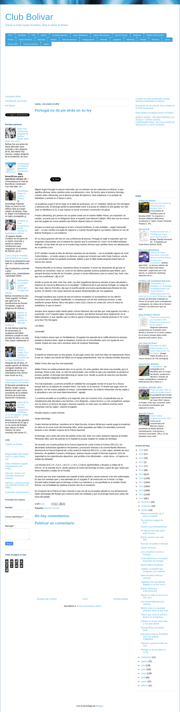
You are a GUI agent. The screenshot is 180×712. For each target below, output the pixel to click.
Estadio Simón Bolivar (155, 35)
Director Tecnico (121, 35)
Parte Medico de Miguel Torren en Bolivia (154, 113)
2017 (141, 482)
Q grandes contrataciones (17, 492)
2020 (141, 470)
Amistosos (22, 35)
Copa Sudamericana (101, 35)
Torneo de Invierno (30, 44)
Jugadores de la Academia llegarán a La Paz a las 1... (154, 583)
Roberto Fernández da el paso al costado (152, 514)
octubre (145, 510)
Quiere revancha (148, 548)
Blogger (99, 706)
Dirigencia (137, 35)
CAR (33, 35)
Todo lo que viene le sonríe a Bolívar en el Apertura (154, 615)
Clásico (44, 35)
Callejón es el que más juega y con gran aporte (154, 622)
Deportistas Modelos (149, 364)
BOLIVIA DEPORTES (149, 250)
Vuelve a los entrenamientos (154, 527)
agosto (144, 661)
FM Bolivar (10, 105)
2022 (141, 462)
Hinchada (41, 40)
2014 (141, 494)
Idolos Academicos (69, 40)
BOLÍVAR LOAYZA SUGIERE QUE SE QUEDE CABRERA (154, 636)
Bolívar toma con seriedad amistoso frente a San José (154, 609)
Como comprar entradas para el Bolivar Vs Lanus (16, 256)
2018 (141, 478)
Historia (54, 40)
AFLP (10, 35)
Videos (46, 44)
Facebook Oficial (13, 96)
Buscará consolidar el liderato (154, 544)
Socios (167, 40)
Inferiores (103, 40)
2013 (141, 498)
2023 (141, 458)
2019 (141, 474)
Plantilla (143, 40)
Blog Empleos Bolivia (149, 315)
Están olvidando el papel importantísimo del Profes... (16, 466)
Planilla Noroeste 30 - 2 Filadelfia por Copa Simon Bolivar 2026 (160, 234)
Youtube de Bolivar (14, 444)
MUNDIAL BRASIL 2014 (150, 387)
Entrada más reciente (47, 599)
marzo (144, 681)
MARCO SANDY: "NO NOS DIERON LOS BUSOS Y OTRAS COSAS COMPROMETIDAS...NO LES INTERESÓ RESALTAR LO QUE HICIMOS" (155, 121)
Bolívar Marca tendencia (152, 565)
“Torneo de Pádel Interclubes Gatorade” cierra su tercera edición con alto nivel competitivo (160, 257)
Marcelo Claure (146, 413)
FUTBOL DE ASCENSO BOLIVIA (154, 281)
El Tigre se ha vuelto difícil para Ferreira (153, 532)
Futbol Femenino (25, 40)
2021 (141, 466)
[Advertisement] (90, 71)
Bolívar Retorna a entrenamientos (149, 589)
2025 (141, 450)
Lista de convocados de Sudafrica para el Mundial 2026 (160, 205)
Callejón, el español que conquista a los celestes (153, 570)
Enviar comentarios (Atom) (89, 606)
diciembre (146, 502)
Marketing (131, 40)
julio (143, 665)
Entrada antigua (120, 599)
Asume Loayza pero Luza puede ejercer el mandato (17, 381)
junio (143, 669)
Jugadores (117, 40)
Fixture (10, 40)
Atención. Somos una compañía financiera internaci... (15, 475)
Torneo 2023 (13, 44)
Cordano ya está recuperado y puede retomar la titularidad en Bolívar (17, 227)
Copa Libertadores (80, 35)
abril (143, 677)
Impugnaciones (88, 40)
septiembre (146, 657)
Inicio (85, 599)
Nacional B (144, 229)
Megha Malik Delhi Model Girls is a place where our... (16, 456)
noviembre (146, 506)
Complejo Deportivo (60, 35)
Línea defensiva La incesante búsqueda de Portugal (154, 559)
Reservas (155, 40)
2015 (141, 490)
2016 (141, 486)
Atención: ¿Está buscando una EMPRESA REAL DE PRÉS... (17, 485)
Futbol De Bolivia (147, 200)
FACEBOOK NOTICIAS (16, 101)
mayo (144, 673)
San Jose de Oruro (148, 343)
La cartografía (156, 366)
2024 (141, 454)
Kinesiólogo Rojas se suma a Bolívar (22, 194)
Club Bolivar (29, 17)
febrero (144, 685)
